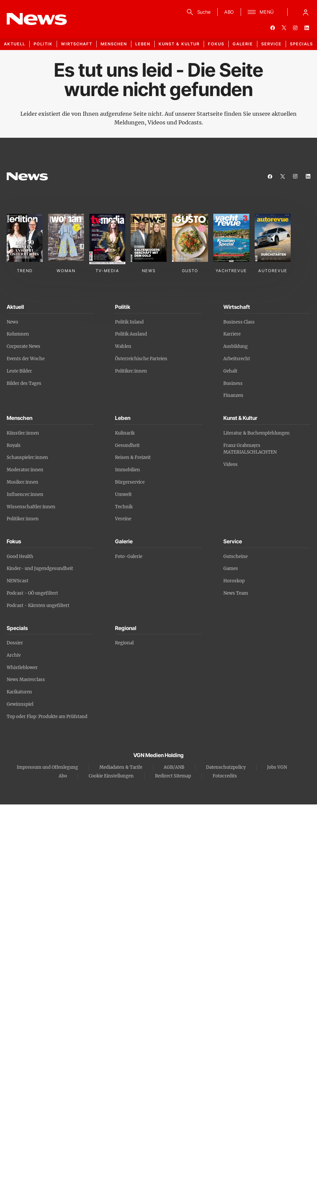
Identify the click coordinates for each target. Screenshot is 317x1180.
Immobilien (127, 470)
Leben (142, 43)
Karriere (232, 334)
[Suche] (197, 12)
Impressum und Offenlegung (47, 767)
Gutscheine (235, 556)
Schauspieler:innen (27, 457)
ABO (229, 12)
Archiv (14, 655)
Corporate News (23, 346)
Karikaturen (19, 692)
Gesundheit (127, 445)
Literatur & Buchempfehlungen (256, 433)
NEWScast (17, 581)
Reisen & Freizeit (133, 457)
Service (271, 43)
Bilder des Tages (24, 383)
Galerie (243, 43)
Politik (43, 43)
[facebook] (272, 27)
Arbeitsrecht (236, 359)
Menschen (114, 43)
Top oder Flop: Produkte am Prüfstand (47, 716)
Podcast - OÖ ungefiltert (32, 593)
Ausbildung (235, 346)
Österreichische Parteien (141, 359)
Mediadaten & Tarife (120, 767)
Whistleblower (22, 667)
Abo (63, 776)
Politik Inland (129, 322)
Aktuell (14, 43)
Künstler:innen (23, 433)
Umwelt (123, 494)
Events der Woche (26, 359)
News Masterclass (26, 679)
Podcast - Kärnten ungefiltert (38, 605)
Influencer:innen (25, 494)
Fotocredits (225, 776)
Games (230, 568)
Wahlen (123, 346)
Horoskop (234, 581)
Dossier (15, 643)
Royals (14, 445)
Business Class (239, 322)
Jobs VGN (277, 767)
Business (233, 383)
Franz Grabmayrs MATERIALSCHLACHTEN (250, 449)
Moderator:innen (25, 470)
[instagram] (295, 27)
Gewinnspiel (20, 704)
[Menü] (261, 12)
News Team (235, 593)
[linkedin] (306, 27)
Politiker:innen (131, 371)
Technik (124, 507)
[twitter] (284, 27)
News (12, 322)
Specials (301, 43)
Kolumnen (18, 334)
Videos (230, 464)
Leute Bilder (19, 371)
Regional (124, 643)
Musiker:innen (22, 482)
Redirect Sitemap (173, 776)
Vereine (123, 519)
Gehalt (230, 371)
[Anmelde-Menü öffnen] (305, 12)
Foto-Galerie (128, 556)
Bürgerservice (130, 482)
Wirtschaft (76, 43)
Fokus (216, 43)
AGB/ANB (174, 767)
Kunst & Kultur (179, 43)
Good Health (20, 556)
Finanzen (233, 395)
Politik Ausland (131, 334)
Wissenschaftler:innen (31, 507)
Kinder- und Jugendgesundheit (40, 568)
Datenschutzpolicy (226, 767)
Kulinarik (125, 433)
